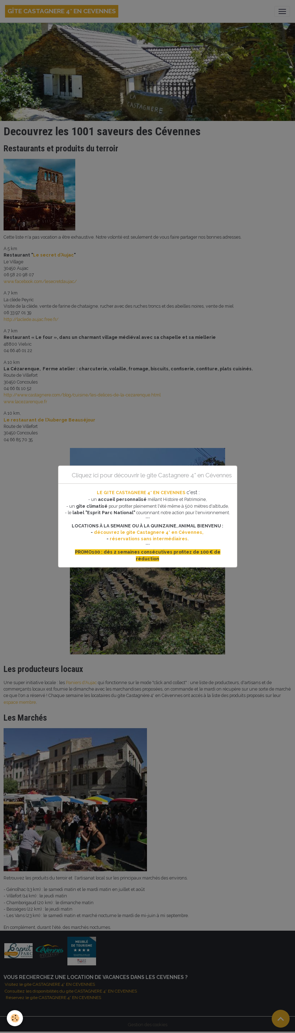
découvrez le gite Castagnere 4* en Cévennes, (149, 532)
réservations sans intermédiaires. (149, 538)
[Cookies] (15, 1018)
